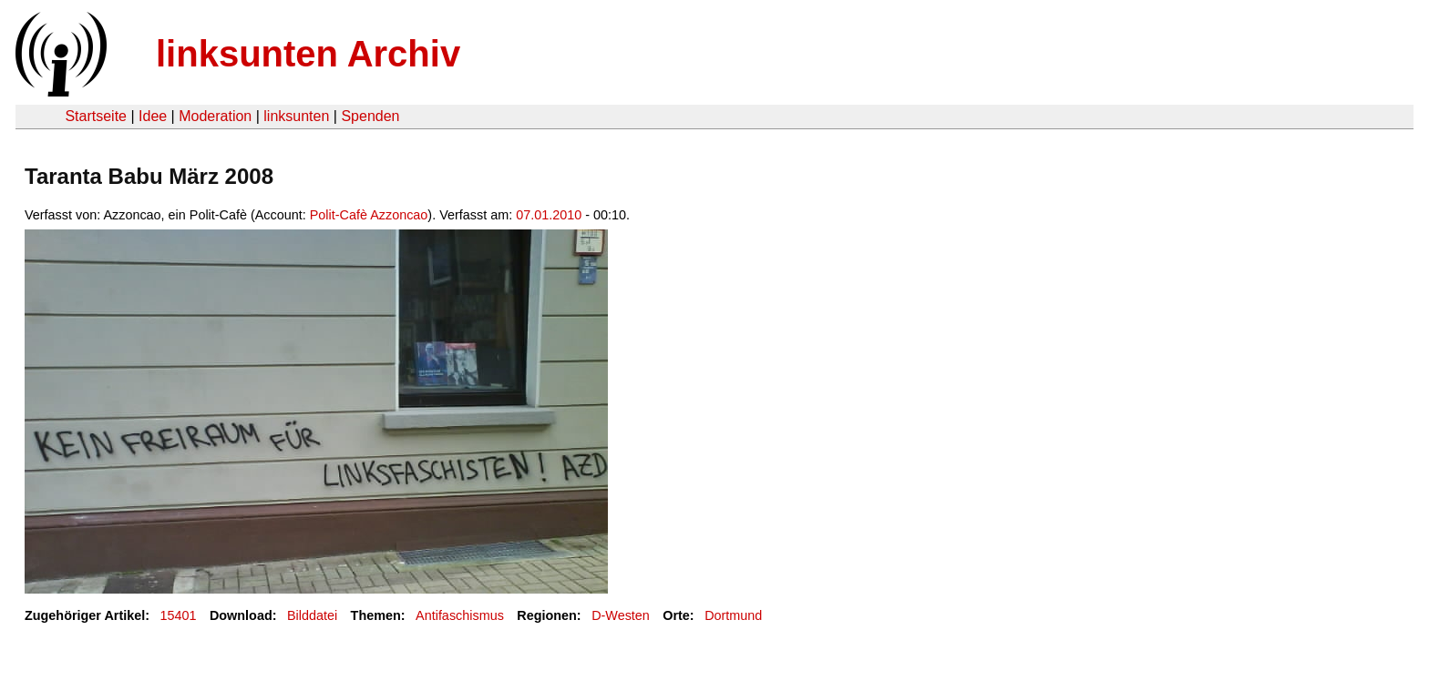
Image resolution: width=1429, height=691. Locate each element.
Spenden (370, 116)
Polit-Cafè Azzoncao (369, 215)
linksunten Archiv (308, 54)
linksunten (296, 116)
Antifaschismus (460, 615)
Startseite (96, 116)
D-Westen (620, 615)
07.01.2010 (548, 215)
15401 (178, 615)
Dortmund (733, 615)
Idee (153, 116)
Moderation (215, 116)
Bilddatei (312, 615)
